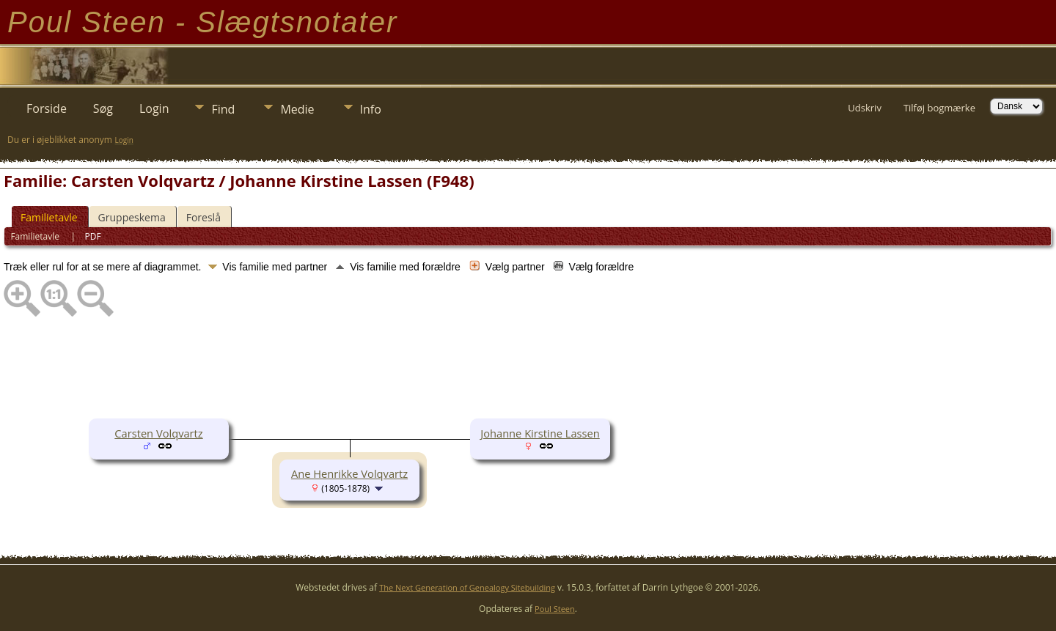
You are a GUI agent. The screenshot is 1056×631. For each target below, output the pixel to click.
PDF (93, 236)
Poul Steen (555, 608)
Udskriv (864, 107)
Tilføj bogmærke (939, 107)
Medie (297, 109)
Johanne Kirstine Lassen (539, 433)
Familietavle (49, 217)
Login (154, 108)
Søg (103, 108)
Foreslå (203, 217)
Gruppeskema (132, 217)
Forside (46, 108)
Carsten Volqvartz (158, 433)
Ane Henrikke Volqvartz (349, 473)
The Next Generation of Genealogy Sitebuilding (467, 587)
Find (223, 109)
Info (370, 109)
